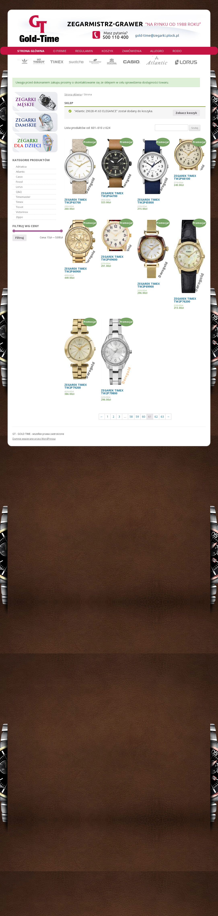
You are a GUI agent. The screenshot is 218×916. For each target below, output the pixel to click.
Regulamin (84, 51)
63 (162, 416)
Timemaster (23, 197)
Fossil (19, 182)
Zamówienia (131, 51)
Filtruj (19, 238)
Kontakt (24, 59)
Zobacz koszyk (186, 113)
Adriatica (21, 166)
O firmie (59, 51)
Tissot (19, 207)
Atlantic (20, 171)
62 (156, 416)
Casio (19, 176)
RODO (177, 51)
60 (143, 416)
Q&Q (19, 192)
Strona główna (30, 51)
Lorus (19, 187)
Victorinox (22, 212)
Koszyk (107, 51)
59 (137, 416)
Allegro (157, 51)
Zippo (19, 217)
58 (131, 416)
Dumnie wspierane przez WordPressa (34, 438)
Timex (19, 202)
